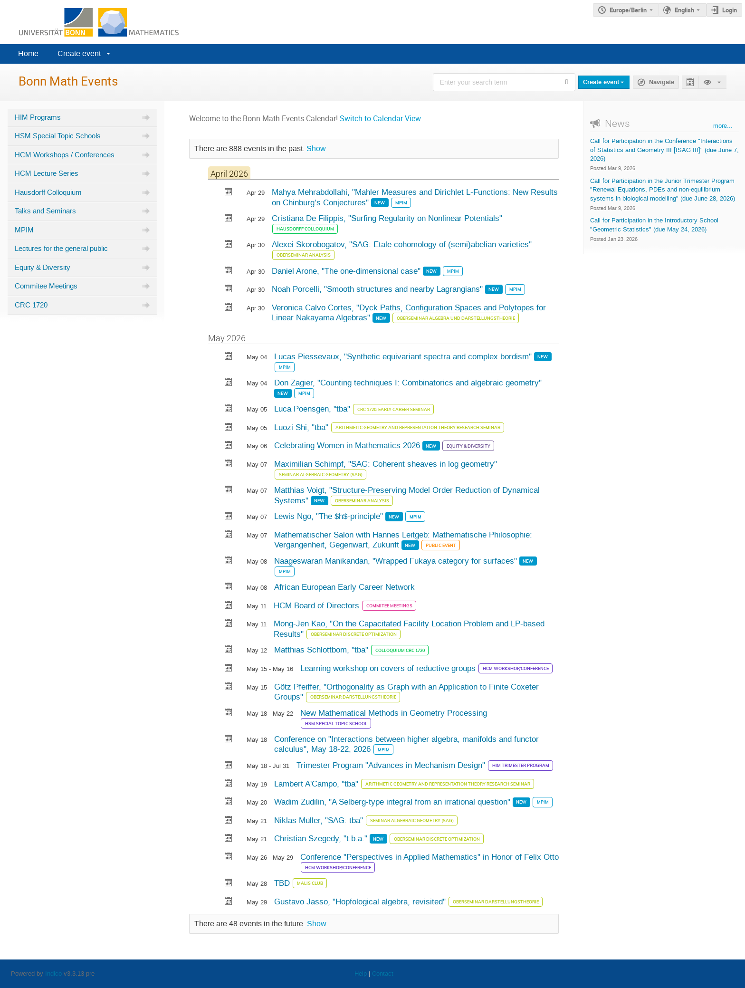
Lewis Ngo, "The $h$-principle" (329, 516)
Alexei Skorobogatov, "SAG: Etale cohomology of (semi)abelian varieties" (402, 244)
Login (729, 10)
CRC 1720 (31, 305)
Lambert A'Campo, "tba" (317, 783)
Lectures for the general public (61, 248)
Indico (53, 973)
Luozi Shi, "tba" (302, 427)
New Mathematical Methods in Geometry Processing (393, 713)
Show (316, 148)
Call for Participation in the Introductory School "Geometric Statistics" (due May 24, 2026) (654, 224)
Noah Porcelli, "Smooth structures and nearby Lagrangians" (378, 289)
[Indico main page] (89, 22)
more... (723, 126)
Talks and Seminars (45, 211)
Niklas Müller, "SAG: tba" (319, 820)
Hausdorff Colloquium (48, 192)
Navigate (661, 82)
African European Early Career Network (344, 587)
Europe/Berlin (628, 10)
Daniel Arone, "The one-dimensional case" (347, 271)
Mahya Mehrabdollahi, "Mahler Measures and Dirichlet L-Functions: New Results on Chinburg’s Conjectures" (415, 197)
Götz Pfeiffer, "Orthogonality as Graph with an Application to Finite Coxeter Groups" (406, 691)
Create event (79, 53)
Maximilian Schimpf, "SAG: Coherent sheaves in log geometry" (385, 464)
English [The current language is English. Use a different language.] (684, 10)
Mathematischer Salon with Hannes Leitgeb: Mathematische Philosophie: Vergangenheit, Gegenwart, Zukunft (403, 539)
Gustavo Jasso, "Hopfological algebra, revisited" (361, 901)
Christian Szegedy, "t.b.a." (322, 838)
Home (28, 53)
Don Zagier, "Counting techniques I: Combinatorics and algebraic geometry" (408, 382)
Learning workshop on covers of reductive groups (389, 668)
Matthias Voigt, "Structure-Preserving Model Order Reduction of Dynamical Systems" (407, 495)
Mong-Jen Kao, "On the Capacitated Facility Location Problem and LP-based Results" (409, 628)
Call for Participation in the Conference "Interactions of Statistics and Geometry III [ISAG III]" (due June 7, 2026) (664, 150)
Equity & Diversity (42, 267)
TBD (283, 883)
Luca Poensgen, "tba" (313, 408)
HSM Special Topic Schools (58, 136)
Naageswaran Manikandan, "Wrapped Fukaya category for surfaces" (396, 561)
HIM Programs (38, 117)
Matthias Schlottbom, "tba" (322, 649)
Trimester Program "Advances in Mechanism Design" (391, 765)
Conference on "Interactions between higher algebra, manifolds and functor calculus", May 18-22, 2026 (406, 744)
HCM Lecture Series (46, 173)
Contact (382, 973)
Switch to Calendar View (380, 119)
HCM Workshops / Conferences (65, 155)
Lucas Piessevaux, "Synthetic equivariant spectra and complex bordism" (404, 356)
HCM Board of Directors (318, 605)
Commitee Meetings (46, 286)
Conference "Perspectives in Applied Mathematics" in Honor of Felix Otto (429, 857)
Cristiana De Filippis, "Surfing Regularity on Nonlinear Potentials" (387, 218)
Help (360, 973)
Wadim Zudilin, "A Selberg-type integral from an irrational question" (393, 801)
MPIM (24, 230)
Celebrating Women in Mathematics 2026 (348, 445)
